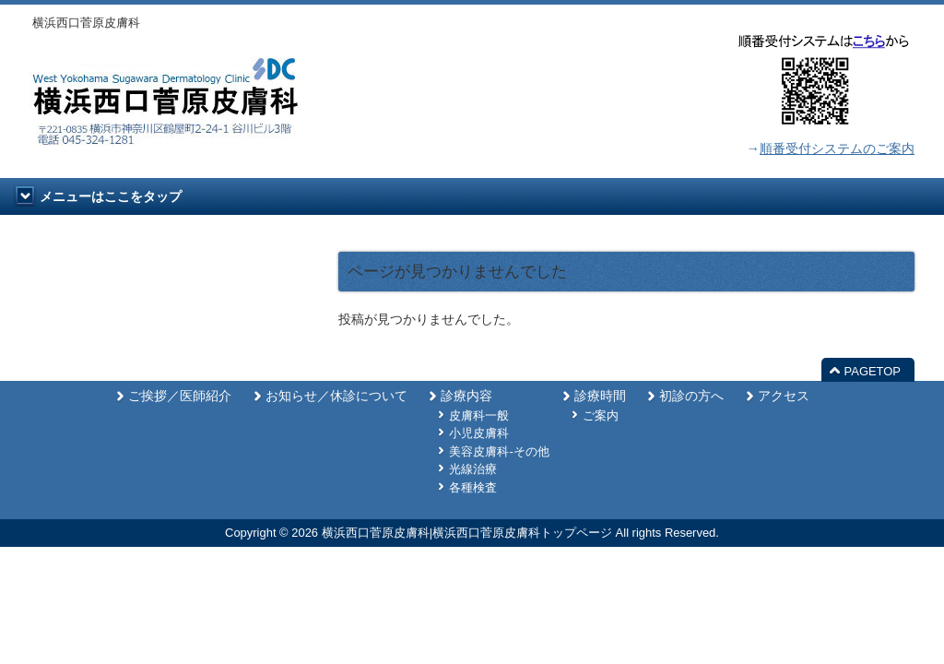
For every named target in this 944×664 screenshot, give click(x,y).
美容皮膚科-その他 (499, 451)
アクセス (783, 396)
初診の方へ (691, 396)
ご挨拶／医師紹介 (179, 396)
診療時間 (600, 396)
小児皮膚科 (479, 433)
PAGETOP (872, 371)
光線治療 (473, 469)
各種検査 (473, 487)
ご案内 (601, 415)
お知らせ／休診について (336, 396)
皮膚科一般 (479, 415)
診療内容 (466, 396)
